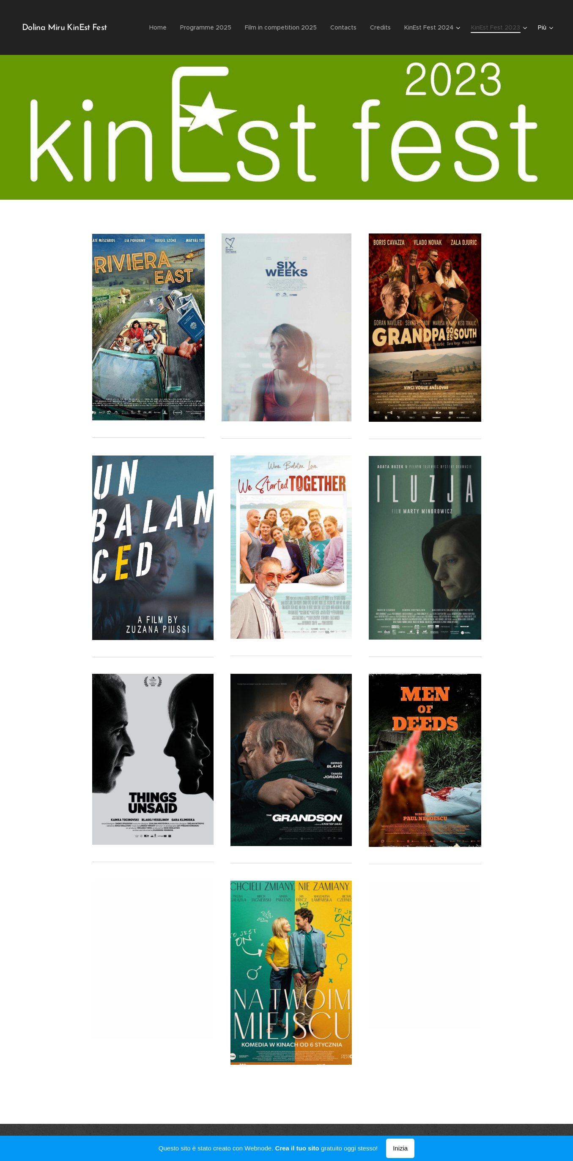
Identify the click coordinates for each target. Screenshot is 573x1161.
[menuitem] (160, 27)
